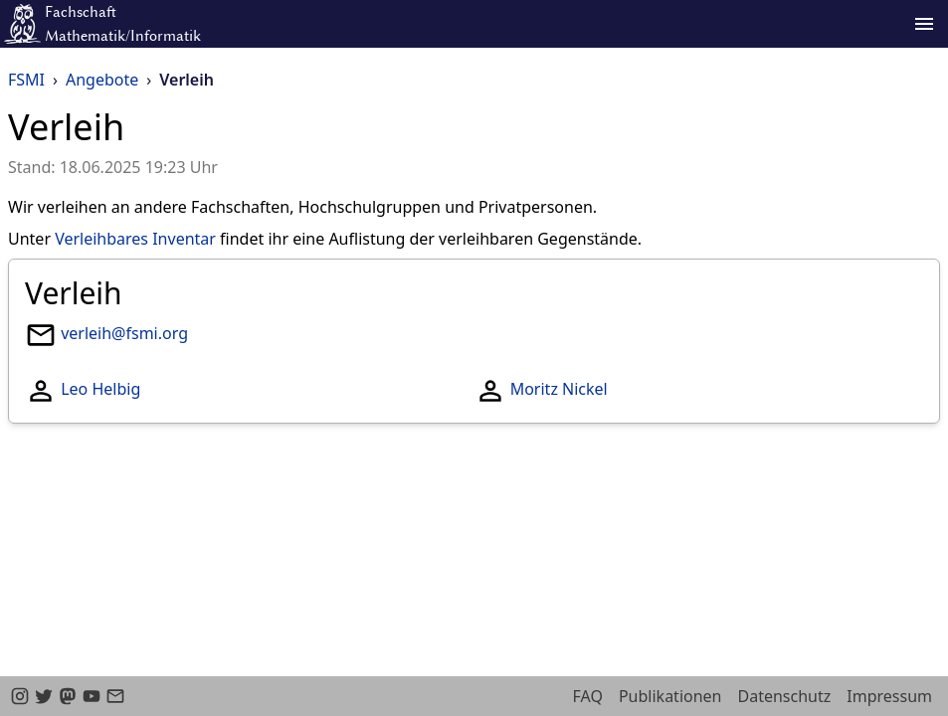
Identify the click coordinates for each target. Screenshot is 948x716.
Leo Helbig (100, 389)
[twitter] (44, 696)
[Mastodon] (68, 696)
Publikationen (670, 696)
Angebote (102, 79)
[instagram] (20, 696)
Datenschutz (785, 696)
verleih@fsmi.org (124, 333)
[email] (115, 696)
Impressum (889, 696)
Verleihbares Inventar (135, 239)
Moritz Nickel (559, 389)
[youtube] (91, 696)
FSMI (26, 79)
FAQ (588, 696)
